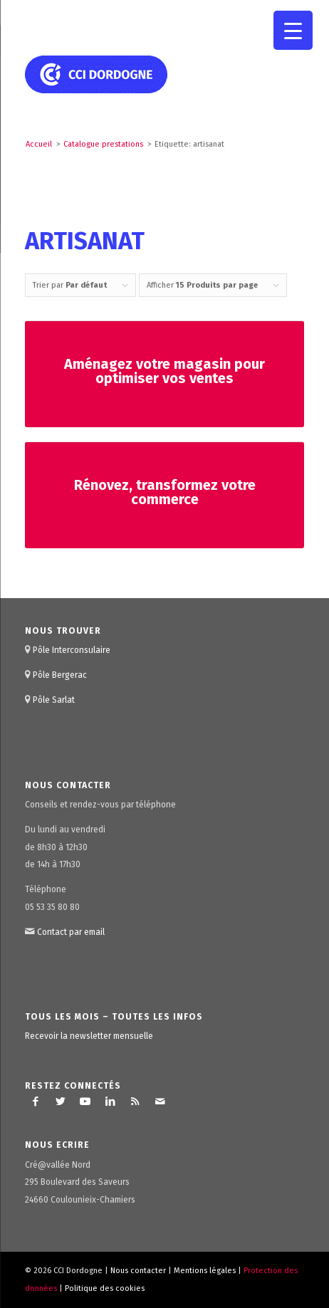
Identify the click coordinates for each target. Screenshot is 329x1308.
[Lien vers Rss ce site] (135, 1101)
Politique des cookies (105, 1288)
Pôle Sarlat (54, 700)
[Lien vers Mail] (160, 1101)
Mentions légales (205, 1270)
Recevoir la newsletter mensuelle (89, 1036)
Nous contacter (138, 1270)
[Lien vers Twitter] (60, 1101)
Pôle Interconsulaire (71, 650)
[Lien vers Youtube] (85, 1101)
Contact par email (71, 932)
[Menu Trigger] (293, 30)
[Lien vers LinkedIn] (110, 1101)
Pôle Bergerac (60, 675)
